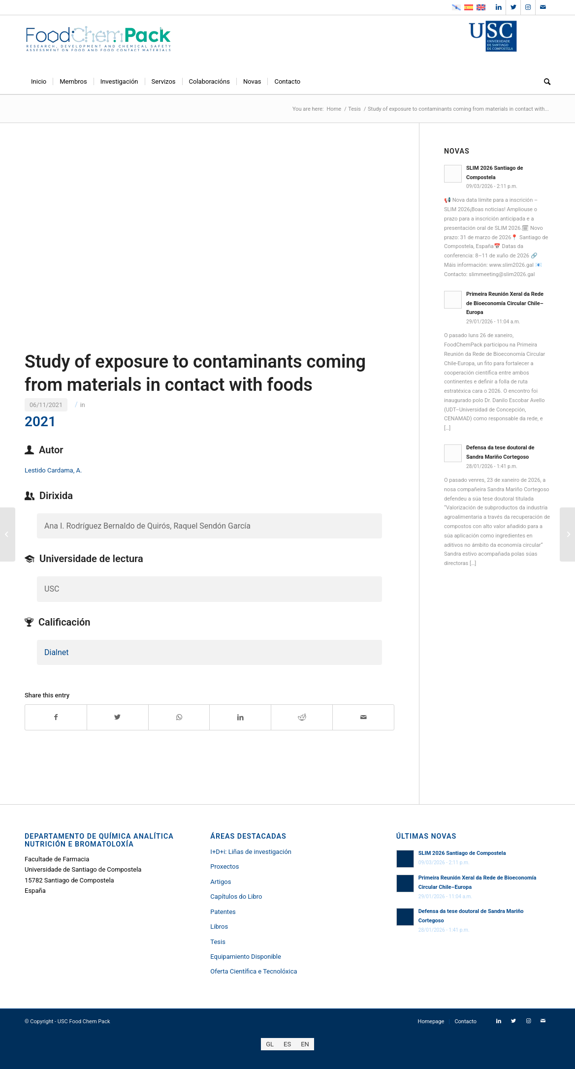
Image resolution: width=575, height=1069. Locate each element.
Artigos (220, 881)
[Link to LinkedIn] (498, 7)
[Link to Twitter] (513, 7)
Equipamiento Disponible (245, 956)
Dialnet (56, 652)
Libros (219, 926)
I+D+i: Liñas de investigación (250, 851)
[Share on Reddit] (301, 717)
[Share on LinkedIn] (240, 717)
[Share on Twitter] (117, 717)
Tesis (217, 941)
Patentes (222, 911)
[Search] (544, 81)
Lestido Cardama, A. (53, 470)
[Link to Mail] (543, 7)
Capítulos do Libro (236, 896)
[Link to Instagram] (528, 7)
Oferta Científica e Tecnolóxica (253, 971)
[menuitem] (39, 81)
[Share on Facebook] (56, 717)
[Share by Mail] (363, 717)
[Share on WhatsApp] (179, 717)
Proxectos (224, 866)
